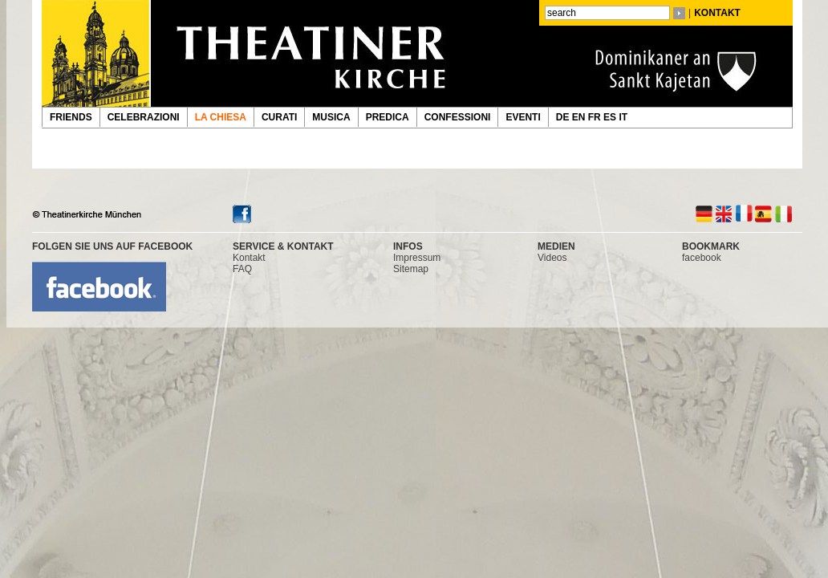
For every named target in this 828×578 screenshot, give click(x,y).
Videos (552, 257)
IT (624, 117)
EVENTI (522, 117)
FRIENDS (71, 117)
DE (564, 117)
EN (580, 117)
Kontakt (249, 257)
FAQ (242, 269)
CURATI (279, 117)
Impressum (416, 257)
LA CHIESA (220, 117)
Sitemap (410, 269)
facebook (701, 257)
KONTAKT (717, 12)
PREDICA (387, 117)
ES (611, 117)
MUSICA (331, 117)
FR (595, 117)
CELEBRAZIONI (144, 117)
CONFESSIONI (457, 117)
